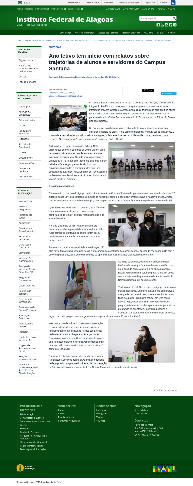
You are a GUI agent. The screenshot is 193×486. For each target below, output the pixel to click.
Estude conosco (66, 417)
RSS (174, 24)
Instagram (166, 24)
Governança (65, 32)
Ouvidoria (148, 32)
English (172, 9)
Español (162, 9)
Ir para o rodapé (75, 9)
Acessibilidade (113, 9)
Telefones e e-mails (143, 424)
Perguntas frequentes (69, 420)
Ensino (23, 425)
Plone (59, 482)
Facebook (158, 24)
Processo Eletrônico (131, 32)
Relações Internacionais (31, 445)
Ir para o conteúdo (25, 9)
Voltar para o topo (166, 390)
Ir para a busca (59, 9)
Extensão (24, 428)
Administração (27, 414)
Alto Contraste (131, 9)
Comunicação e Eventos (32, 417)
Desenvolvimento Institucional (35, 421)
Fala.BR (160, 32)
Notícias (78, 40)
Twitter (170, 24)
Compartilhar (170, 93)
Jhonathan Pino (59, 89)
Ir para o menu (42, 9)
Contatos (172, 32)
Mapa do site (148, 9)
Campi (61, 413)
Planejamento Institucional (33, 442)
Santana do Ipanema (64, 40)
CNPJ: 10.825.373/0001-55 (146, 434)
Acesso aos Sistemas (108, 32)
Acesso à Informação (84, 32)
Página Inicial (38, 40)
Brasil (27, 2)
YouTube (162, 24)
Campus (49, 40)
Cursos (61, 410)
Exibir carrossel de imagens (80, 106)
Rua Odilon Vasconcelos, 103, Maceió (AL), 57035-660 (148, 430)
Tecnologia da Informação (33, 449)
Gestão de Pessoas (29, 432)
